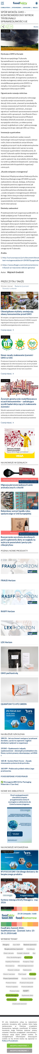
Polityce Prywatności (10, 1041)
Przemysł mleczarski (26, 987)
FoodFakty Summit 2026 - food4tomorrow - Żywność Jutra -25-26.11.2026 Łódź (18, 930)
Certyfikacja (31, 953)
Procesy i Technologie (29, 983)
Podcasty (33, 978)
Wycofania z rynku (26, 1004)
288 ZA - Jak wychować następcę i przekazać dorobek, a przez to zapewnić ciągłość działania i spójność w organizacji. (19, 740)
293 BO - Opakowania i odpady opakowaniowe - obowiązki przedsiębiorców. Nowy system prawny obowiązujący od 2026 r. (19, 751)
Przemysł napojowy (12, 991)
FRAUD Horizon (8, 580)
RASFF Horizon (8, 611)
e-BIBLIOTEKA (5, 7)
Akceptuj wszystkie (18, 1046)
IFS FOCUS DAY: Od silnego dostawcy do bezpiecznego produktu (19, 872)
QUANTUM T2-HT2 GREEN (14, 704)
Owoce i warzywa (9, 978)
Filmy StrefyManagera (14, 962)
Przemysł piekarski (27, 991)
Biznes (36, 27)
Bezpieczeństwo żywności (14, 953)
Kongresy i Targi (28, 966)
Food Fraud (28, 962)
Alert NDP (24, 945)
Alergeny (14, 945)
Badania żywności (22, 286)
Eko (34, 957)
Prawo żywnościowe (10, 983)
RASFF (26, 995)
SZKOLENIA (27, 7)
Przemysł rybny (14, 995)
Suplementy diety (27, 1000)
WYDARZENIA (16, 7)
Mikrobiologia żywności (25, 970)
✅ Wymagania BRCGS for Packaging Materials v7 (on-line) (16, 783)
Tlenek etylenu (11, 1004)
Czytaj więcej (6, 330)
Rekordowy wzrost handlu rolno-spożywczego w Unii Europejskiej (16, 512)
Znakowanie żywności (19, 1008)
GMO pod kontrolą (9, 673)
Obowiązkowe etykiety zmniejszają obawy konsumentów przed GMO (17, 312)
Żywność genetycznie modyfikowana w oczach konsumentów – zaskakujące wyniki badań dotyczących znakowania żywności (19, 403)
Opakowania (27, 974)
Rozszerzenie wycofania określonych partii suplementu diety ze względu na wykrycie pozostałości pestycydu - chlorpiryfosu (18, 541)
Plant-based (22, 978)
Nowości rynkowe (9, 288)
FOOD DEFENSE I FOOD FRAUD (14, 776)
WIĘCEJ (35, 7)
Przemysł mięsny (11, 987)
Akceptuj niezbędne (18, 1051)
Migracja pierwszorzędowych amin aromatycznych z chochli (17, 486)
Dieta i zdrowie (8, 957)
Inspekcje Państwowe (12, 966)
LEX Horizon (6, 642)
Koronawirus (10, 970)
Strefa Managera (12, 1000)
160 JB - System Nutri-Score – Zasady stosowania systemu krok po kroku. (16, 762)
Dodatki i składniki (23, 957)
